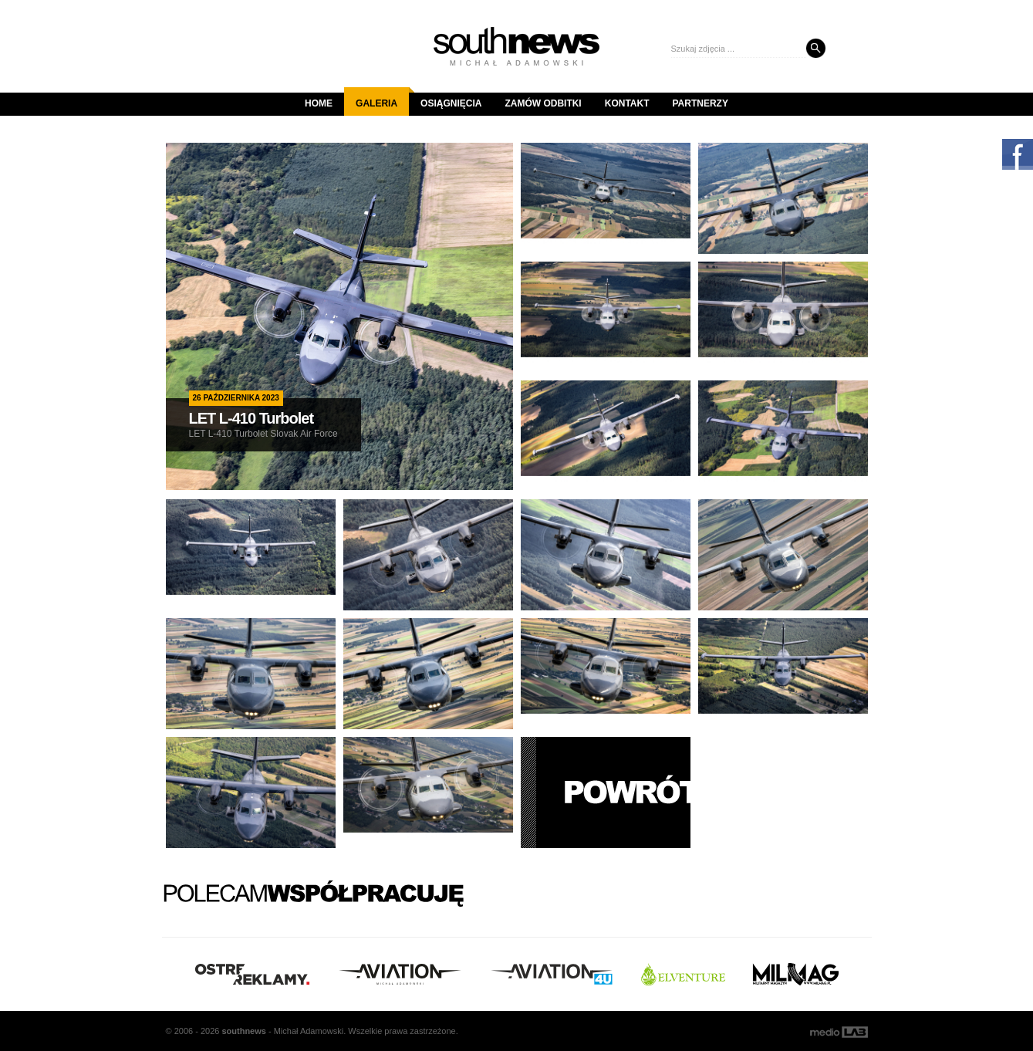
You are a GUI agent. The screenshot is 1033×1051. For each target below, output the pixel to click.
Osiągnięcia (450, 103)
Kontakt (627, 103)
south (243, 1031)
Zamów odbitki (543, 103)
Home (319, 103)
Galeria (382, 98)
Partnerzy (700, 103)
